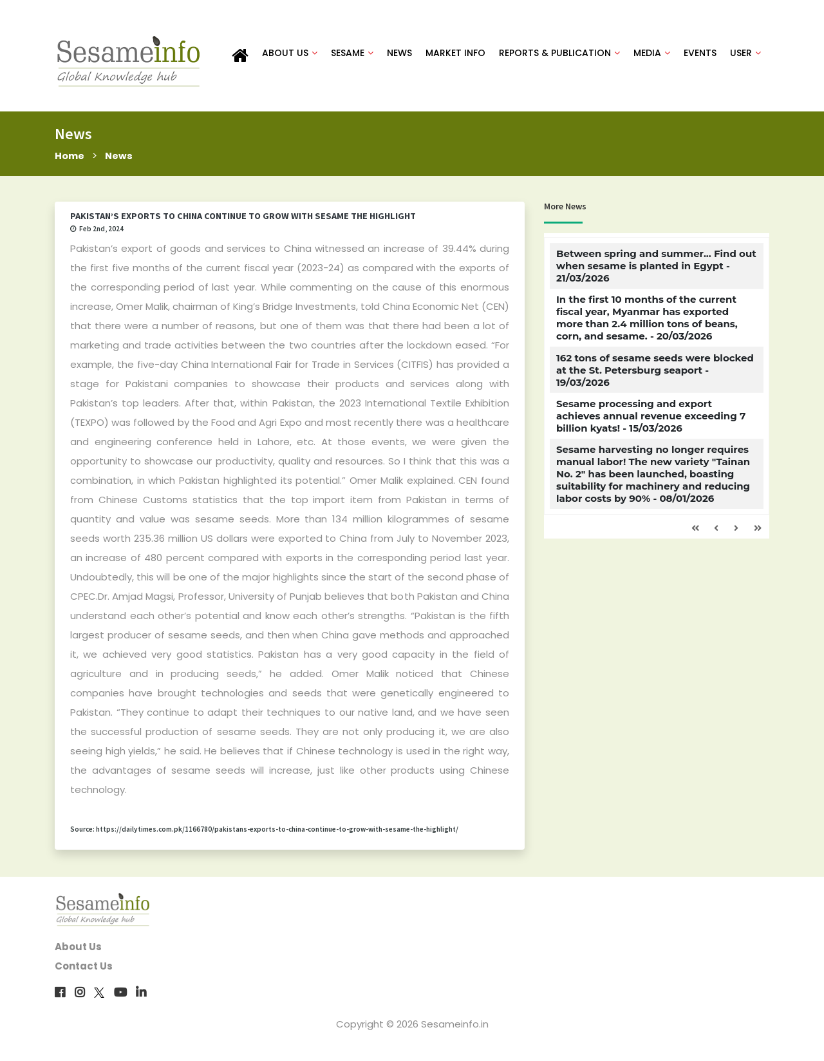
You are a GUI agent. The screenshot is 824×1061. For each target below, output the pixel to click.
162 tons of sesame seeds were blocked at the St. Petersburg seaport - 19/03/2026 (655, 370)
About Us (78, 948)
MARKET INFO (455, 52)
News (120, 156)
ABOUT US (289, 52)
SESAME (352, 52)
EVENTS (700, 52)
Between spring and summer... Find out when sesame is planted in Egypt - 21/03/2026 (656, 267)
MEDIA (651, 52)
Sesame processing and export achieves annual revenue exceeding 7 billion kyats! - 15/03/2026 (650, 417)
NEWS (399, 52)
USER (745, 52)
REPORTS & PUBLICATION (559, 52)
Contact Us (84, 967)
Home (70, 156)
